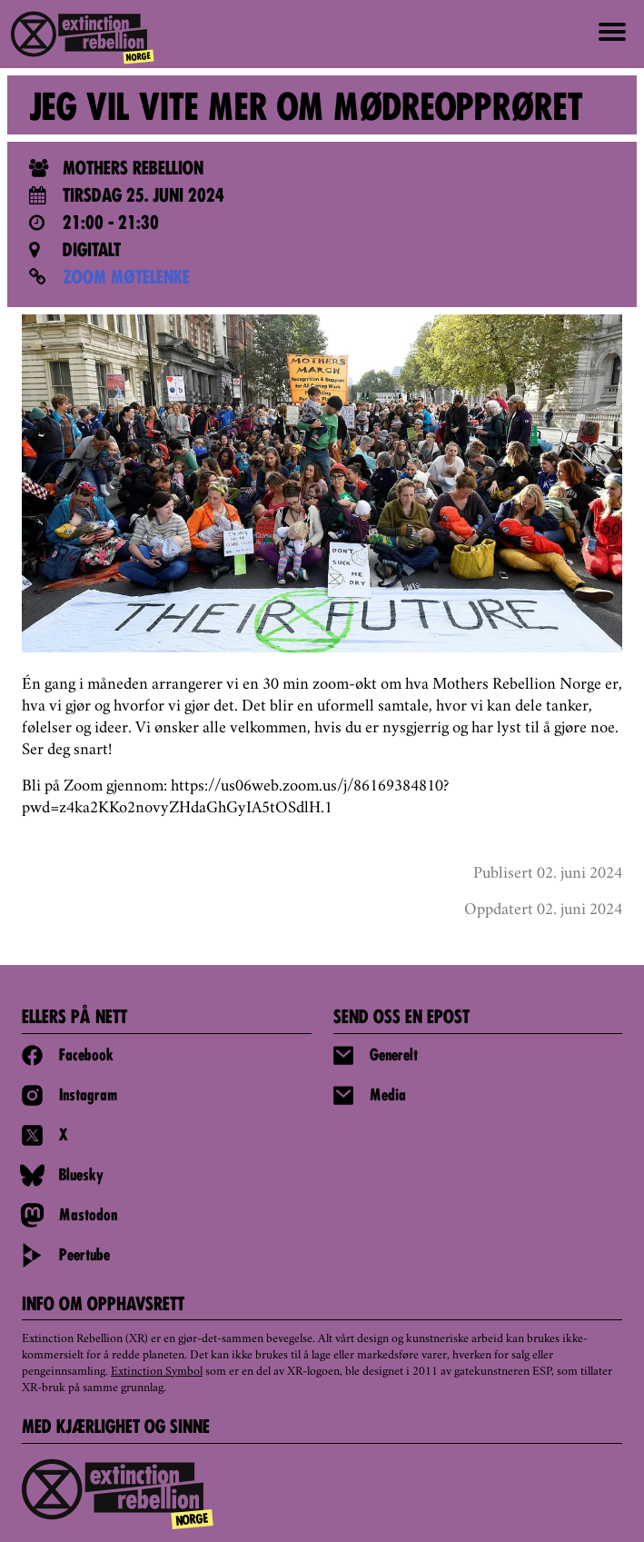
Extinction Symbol (157, 1372)
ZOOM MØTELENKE (126, 279)
